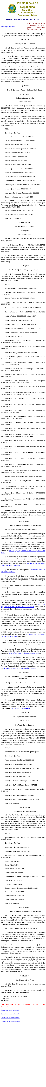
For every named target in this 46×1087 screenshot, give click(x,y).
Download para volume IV (10, 1021)
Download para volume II (10, 1014)
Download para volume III (10, 1018)
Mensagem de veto (8, 26)
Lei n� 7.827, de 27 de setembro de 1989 (24, 653)
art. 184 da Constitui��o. (21, 708)
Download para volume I (10, 1010)
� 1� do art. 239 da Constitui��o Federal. (19, 668)
